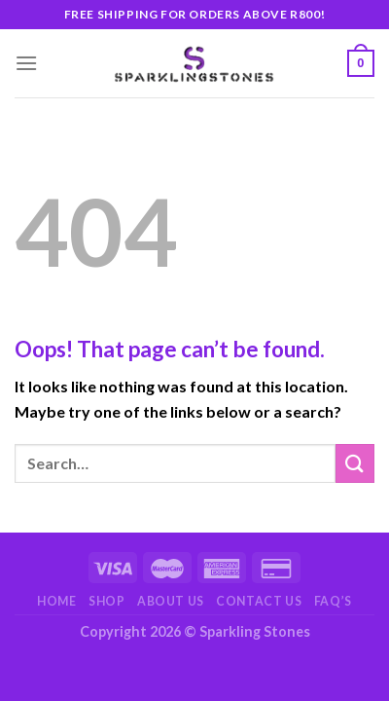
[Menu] (26, 63)
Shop (106, 601)
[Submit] (355, 463)
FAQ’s (333, 601)
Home (56, 601)
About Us (170, 601)
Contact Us (258, 601)
